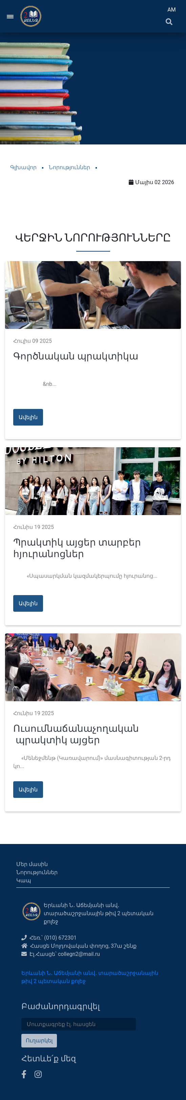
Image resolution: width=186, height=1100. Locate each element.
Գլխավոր (23, 167)
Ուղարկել (39, 1040)
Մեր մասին (32, 864)
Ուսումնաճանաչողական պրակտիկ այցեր (76, 734)
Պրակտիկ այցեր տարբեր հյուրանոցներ (77, 548)
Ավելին (28, 417)
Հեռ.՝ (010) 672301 (49, 938)
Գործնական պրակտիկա (75, 356)
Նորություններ (69, 167)
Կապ (23, 880)
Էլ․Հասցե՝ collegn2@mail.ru (60, 954)
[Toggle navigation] (10, 16)
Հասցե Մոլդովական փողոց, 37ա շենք (79, 946)
